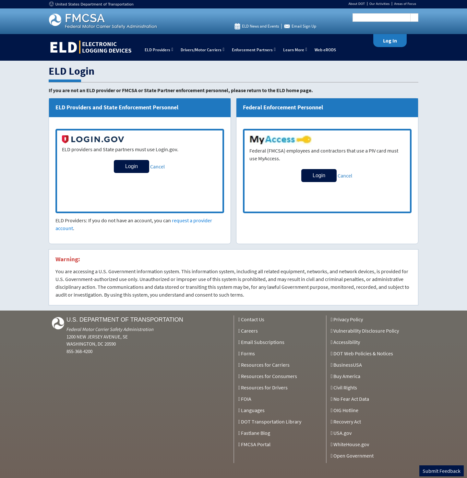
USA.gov (342, 433)
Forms (248, 353)
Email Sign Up (304, 26)
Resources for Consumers (269, 376)
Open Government (353, 455)
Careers (249, 330)
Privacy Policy (348, 319)
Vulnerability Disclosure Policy (366, 330)
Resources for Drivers (264, 387)
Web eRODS (325, 50)
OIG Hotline (345, 410)
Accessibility (346, 342)
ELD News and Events (260, 26)
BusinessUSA (347, 365)
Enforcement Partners (255, 50)
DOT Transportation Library (271, 421)
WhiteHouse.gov (351, 444)
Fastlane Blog (255, 433)
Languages (253, 410)
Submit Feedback (442, 471)
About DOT (356, 4)
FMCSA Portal (255, 444)
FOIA (246, 399)
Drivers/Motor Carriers (204, 50)
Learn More (296, 50)
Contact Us (252, 319)
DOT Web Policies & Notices (363, 353)
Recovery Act (347, 421)
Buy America (346, 376)
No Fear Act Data (351, 399)
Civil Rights (345, 387)
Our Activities (379, 4)
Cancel (157, 166)
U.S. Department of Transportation (124, 319)
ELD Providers (160, 50)
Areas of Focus (405, 4)
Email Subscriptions (262, 342)
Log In (390, 40)
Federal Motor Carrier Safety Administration (110, 329)
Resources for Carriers (265, 365)
